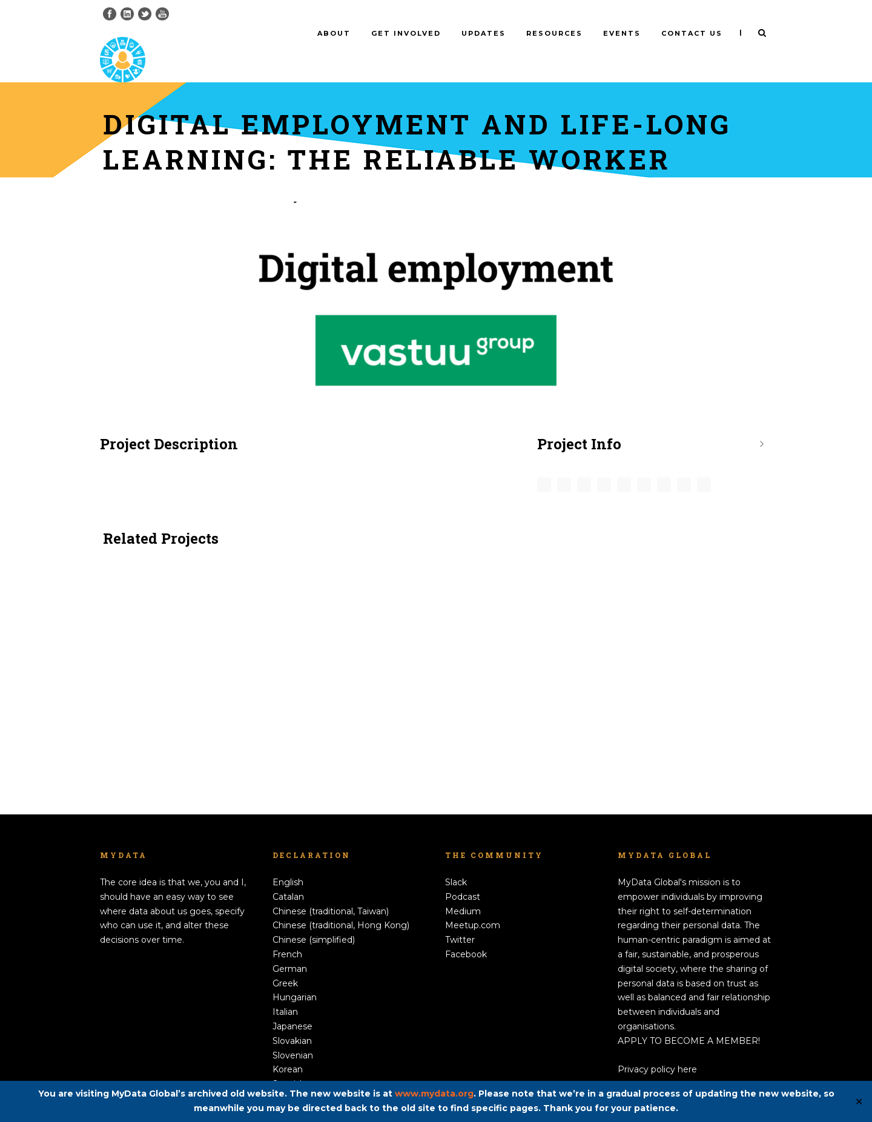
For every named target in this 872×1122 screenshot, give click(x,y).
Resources (554, 33)
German (289, 948)
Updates (483, 33)
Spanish (288, 1063)
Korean (287, 1049)
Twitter (460, 919)
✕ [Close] (859, 1102)
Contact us (691, 33)
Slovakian (292, 1020)
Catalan (288, 876)
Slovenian (292, 1034)
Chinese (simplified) (313, 919)
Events (622, 33)
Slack (456, 862)
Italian (285, 991)
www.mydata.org (434, 1093)
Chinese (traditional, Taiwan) (330, 890)
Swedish (290, 1078)
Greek (285, 962)
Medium (463, 890)
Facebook (466, 934)
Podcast (462, 876)
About (334, 33)
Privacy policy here (657, 1049)
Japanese (292, 1006)
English (287, 862)
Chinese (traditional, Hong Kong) (340, 905)
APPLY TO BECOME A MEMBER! (689, 1020)
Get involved (406, 33)
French (287, 934)
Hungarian (294, 977)
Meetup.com (472, 905)
